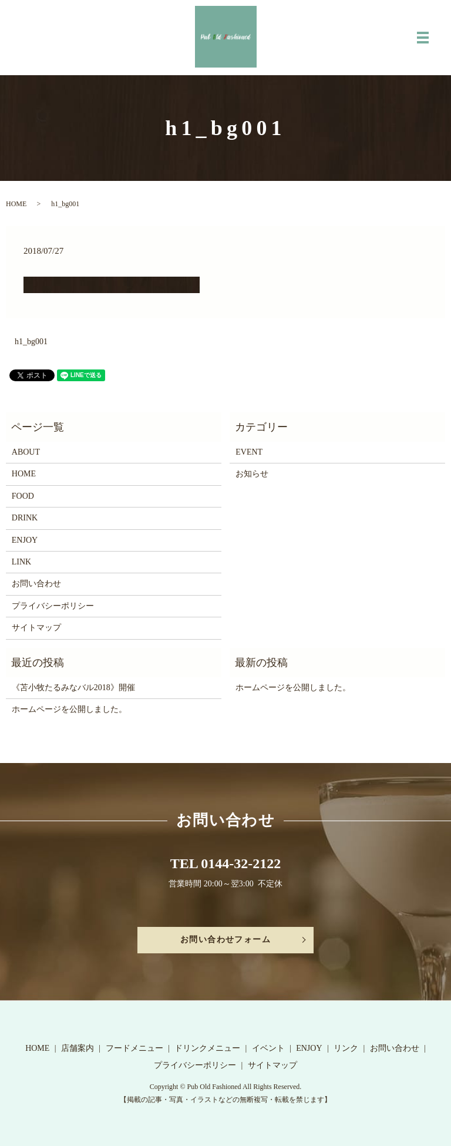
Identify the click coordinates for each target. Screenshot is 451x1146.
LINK (21, 561)
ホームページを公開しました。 (69, 709)
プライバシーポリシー (53, 605)
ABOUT (26, 452)
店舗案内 (77, 1048)
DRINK (25, 517)
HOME (16, 204)
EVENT (248, 452)
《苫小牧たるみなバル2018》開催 (73, 687)
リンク (346, 1048)
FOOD (23, 496)
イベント (268, 1048)
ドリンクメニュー (207, 1048)
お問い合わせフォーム (225, 939)
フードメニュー (134, 1048)
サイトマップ (36, 627)
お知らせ (251, 473)
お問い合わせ (36, 583)
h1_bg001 (31, 341)
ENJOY (25, 540)
